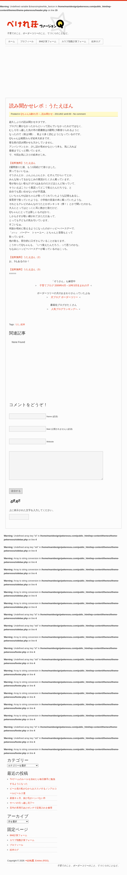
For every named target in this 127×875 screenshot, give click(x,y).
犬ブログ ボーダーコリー (64, 297)
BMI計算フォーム (47, 41)
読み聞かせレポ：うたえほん (41, 106)
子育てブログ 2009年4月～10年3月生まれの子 (64, 285)
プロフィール (27, 41)
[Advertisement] (63, 72)
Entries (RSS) (42, 865)
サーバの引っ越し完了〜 (22, 808)
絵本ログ (95, 41)
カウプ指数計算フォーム (74, 41)
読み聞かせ (47, 114)
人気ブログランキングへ (64, 309)
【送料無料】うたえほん (22, 163)
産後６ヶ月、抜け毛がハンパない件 (27, 803)
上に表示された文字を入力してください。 (32, 515)
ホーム (11, 41)
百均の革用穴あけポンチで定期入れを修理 (31, 813)
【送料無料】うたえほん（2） (25, 257)
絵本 (23, 324)
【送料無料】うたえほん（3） (25, 269)
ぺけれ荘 (29, 865)
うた (17, 324)
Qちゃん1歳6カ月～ (30, 114)
